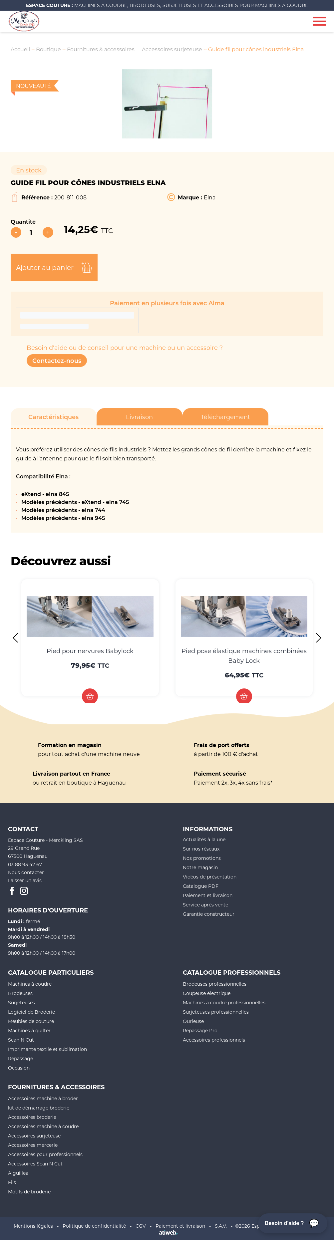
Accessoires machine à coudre (43, 1126)
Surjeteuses (21, 1002)
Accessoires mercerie (33, 1145)
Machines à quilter (29, 1030)
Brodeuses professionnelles (214, 984)
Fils (12, 1182)
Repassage (20, 1058)
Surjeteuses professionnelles (216, 1012)
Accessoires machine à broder (43, 1098)
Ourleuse (193, 1021)
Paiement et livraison (207, 895)
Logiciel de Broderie (31, 1012)
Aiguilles (18, 1173)
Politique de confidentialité (94, 1226)
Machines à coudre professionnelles (224, 1002)
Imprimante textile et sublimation (47, 1049)
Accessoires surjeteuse (173, 49)
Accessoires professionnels (214, 1040)
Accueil (20, 49)
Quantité (23, 221)
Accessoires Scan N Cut (35, 1163)
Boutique (48, 49)
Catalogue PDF (200, 886)
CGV (141, 1226)
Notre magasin (200, 868)
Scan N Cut (21, 1040)
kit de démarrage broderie (38, 1108)
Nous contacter (26, 872)
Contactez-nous (56, 361)
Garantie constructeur (208, 914)
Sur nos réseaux (201, 849)
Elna (209, 197)
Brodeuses (20, 993)
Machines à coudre (30, 984)
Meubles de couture (31, 1021)
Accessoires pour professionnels (45, 1154)
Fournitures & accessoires (101, 49)
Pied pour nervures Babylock (90, 651)
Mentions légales (33, 1226)
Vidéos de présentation (209, 877)
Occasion (19, 1068)
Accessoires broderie (32, 1117)
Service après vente (205, 905)
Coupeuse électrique (206, 993)
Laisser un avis (25, 880)
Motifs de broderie (29, 1191)
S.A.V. (221, 1226)
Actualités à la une (204, 840)
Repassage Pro (200, 1030)
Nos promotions (202, 858)
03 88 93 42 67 (25, 864)
